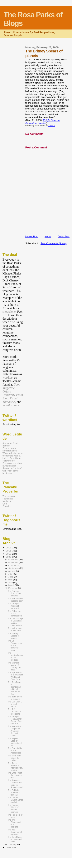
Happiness (7, 498)
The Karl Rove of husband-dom (15, 599)
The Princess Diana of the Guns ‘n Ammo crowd (15, 783)
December (13, 559)
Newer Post (31, 236)
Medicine (7, 501)
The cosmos (8, 496)
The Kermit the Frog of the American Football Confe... (14, 731)
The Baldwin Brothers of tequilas (14, 792)
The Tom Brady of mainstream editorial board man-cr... (15, 688)
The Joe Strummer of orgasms (15, 832)
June (11, 577)
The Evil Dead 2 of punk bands (15, 704)
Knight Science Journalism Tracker (42, 122)
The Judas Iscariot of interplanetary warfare (15, 766)
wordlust (7, 377)
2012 (9, 547)
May (10, 579)
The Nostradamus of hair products (15, 656)
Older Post (64, 236)
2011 (9, 550)
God (4, 503)
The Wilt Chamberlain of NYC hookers (15, 823)
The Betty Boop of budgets (15, 697)
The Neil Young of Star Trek (15, 629)
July (10, 574)
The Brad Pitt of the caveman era (15, 775)
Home (48, 236)
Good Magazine (11, 386)
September (14, 568)
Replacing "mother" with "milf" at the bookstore (12, 470)
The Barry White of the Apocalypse (15, 750)
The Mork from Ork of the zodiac (14, 757)
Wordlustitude (11, 405)
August (12, 571)
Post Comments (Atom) (53, 243)
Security (6, 506)
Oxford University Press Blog (12, 395)
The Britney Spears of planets (13, 635)
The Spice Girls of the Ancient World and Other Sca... (15, 675)
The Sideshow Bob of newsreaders (15, 613)
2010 (9, 553)
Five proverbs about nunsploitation (12, 464)
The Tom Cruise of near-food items (15, 839)
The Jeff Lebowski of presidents (14, 711)
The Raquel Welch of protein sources (13, 808)
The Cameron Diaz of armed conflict (15, 799)
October (12, 565)
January (12, 844)
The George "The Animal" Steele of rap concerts (15, 720)
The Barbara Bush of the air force (14, 593)
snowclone (9, 311)
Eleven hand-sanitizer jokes (9, 449)
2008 (9, 847)
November (13, 562)
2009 (9, 557)
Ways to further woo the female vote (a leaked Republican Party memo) (12, 457)
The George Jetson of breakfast (13, 605)
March (11, 585)
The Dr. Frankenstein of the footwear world (15, 645)
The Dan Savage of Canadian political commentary (15, 621)
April (10, 582)
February (13, 588)
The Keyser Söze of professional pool (15, 742)
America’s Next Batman (10, 444)
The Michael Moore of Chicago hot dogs (14, 666)
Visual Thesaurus (9, 400)
